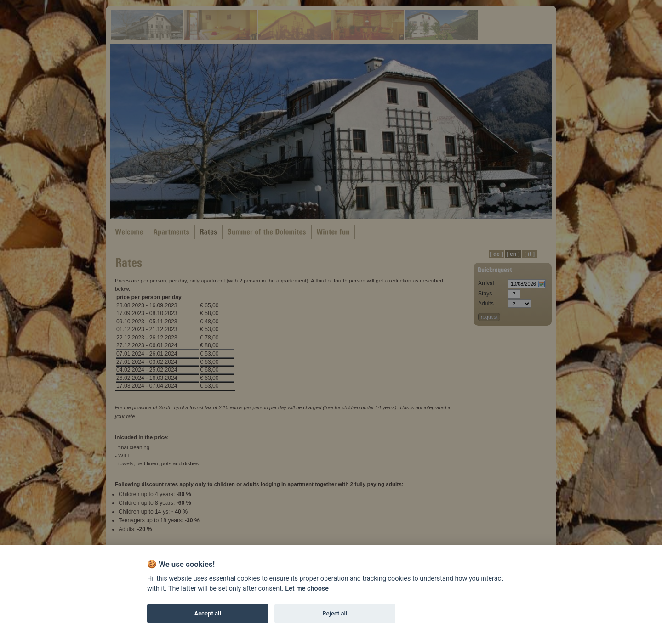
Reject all (334, 613)
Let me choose (307, 589)
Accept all (207, 613)
